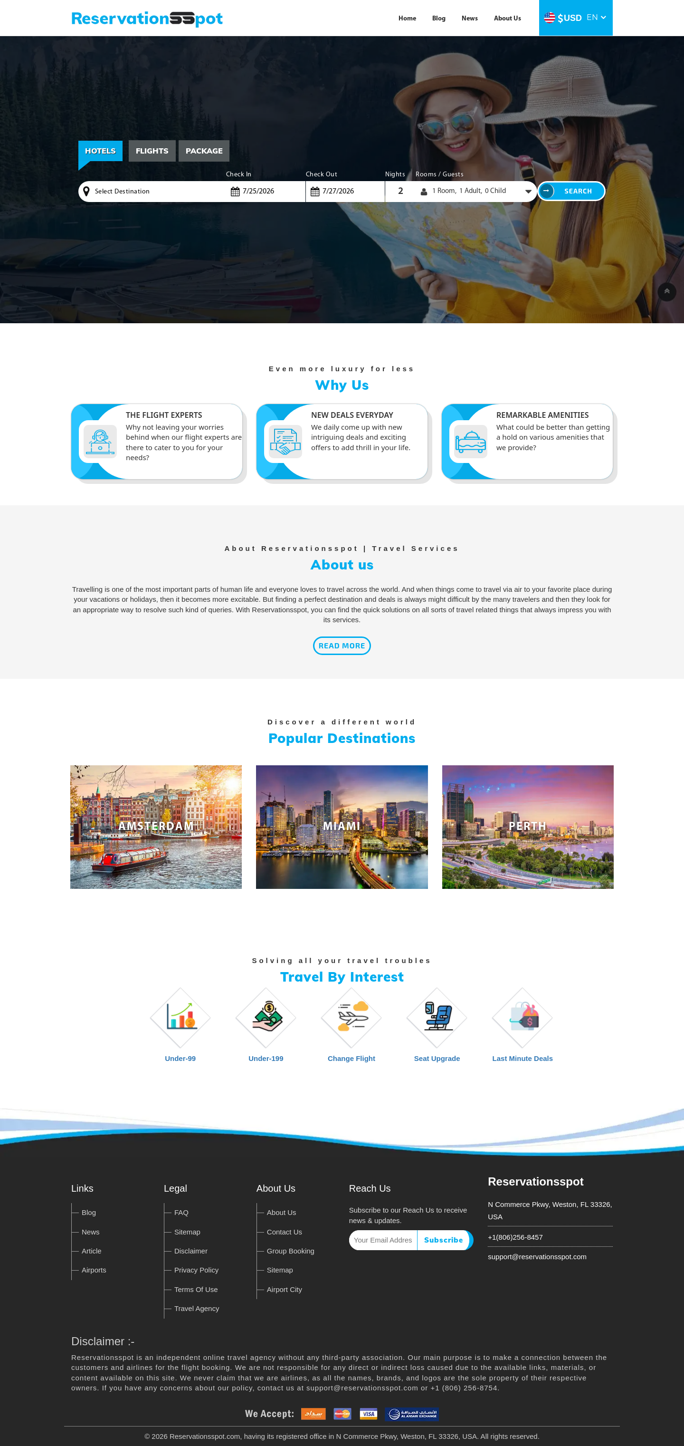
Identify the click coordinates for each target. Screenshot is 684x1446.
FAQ (181, 1212)
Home (407, 18)
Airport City (284, 1289)
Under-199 (266, 1029)
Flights (152, 150)
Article (92, 1251)
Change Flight (351, 1029)
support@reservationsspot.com (537, 1257)
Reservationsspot (535, 1181)
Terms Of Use (196, 1289)
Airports (94, 1270)
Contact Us (284, 1232)
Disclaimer (191, 1251)
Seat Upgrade (437, 1029)
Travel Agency (196, 1308)
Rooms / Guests (440, 174)
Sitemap (187, 1232)
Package (204, 150)
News (470, 18)
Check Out (322, 174)
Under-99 (180, 1029)
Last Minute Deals (523, 1029)
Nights (395, 174)
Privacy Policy (196, 1270)
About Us (507, 18)
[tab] (152, 151)
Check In (239, 174)
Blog (439, 18)
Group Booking (290, 1251)
